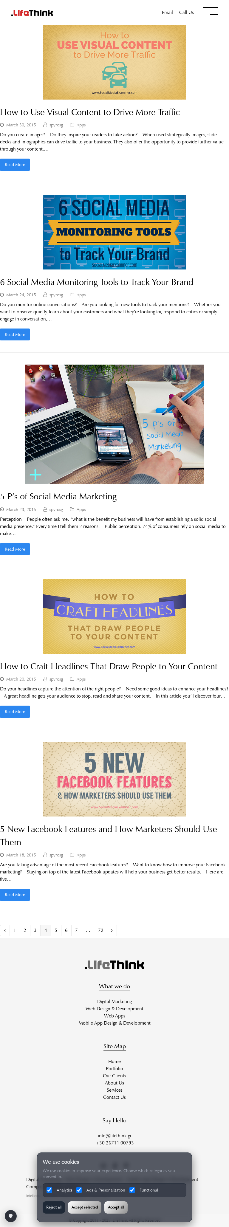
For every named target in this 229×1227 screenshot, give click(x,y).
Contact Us (114, 1097)
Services (115, 1090)
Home (114, 1061)
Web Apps (114, 1016)
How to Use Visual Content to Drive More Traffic (90, 112)
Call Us (186, 12)
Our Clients (114, 1076)
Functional (143, 1190)
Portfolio (114, 1068)
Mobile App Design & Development (115, 1023)
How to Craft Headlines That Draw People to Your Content (109, 666)
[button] (210, 11)
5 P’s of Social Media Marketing (58, 496)
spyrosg (56, 125)
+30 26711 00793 (114, 1143)
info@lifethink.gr (114, 1135)
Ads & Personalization (100, 1190)
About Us (114, 1083)
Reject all (53, 1207)
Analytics (59, 1190)
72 (102, 930)
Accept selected (85, 1207)
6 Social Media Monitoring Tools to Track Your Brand (97, 282)
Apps (81, 125)
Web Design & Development (114, 1008)
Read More (15, 164)
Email (167, 12)
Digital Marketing (114, 1001)
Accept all (116, 1207)
